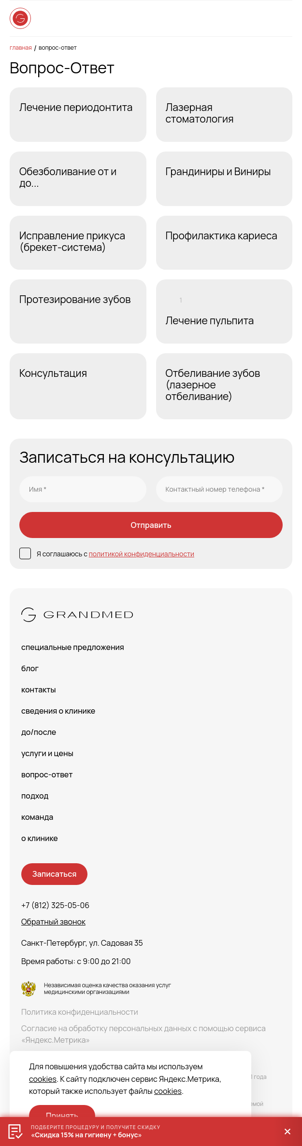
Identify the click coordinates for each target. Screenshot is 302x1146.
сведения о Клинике (58, 710)
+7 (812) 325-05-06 (55, 905)
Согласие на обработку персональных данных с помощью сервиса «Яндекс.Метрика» (143, 1034)
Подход (34, 795)
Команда (37, 817)
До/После (38, 732)
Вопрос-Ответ (58, 47)
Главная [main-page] (21, 47)
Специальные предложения (72, 647)
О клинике (39, 838)
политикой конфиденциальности (141, 553)
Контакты (38, 689)
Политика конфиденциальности (79, 1012)
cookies (43, 1079)
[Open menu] (282, 18)
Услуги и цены (47, 753)
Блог (30, 668)
